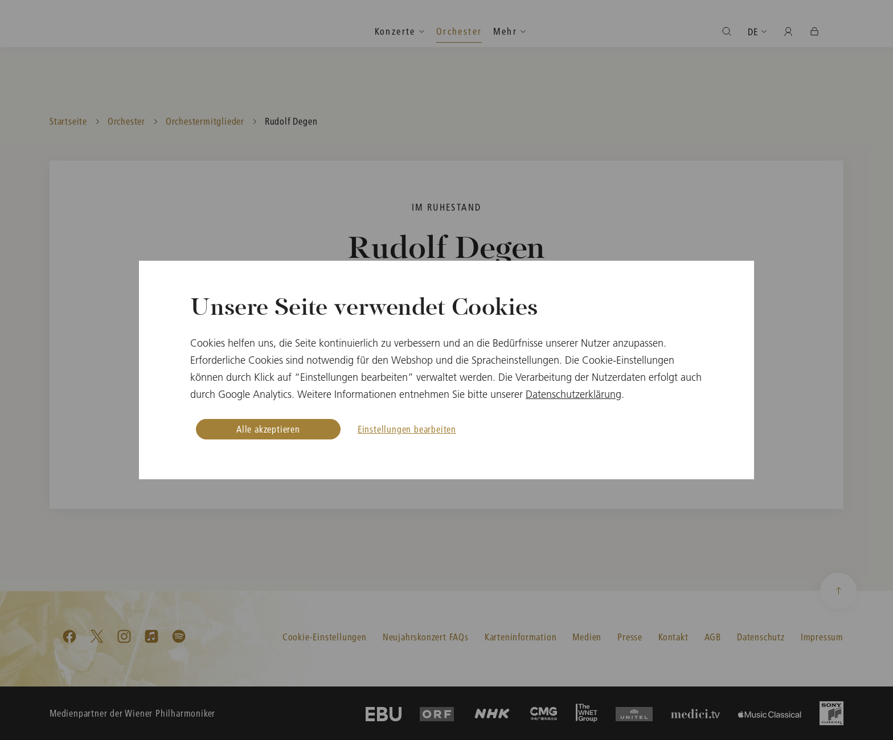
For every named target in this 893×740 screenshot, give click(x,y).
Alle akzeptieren (268, 429)
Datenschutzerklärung (573, 394)
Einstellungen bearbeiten (407, 429)
